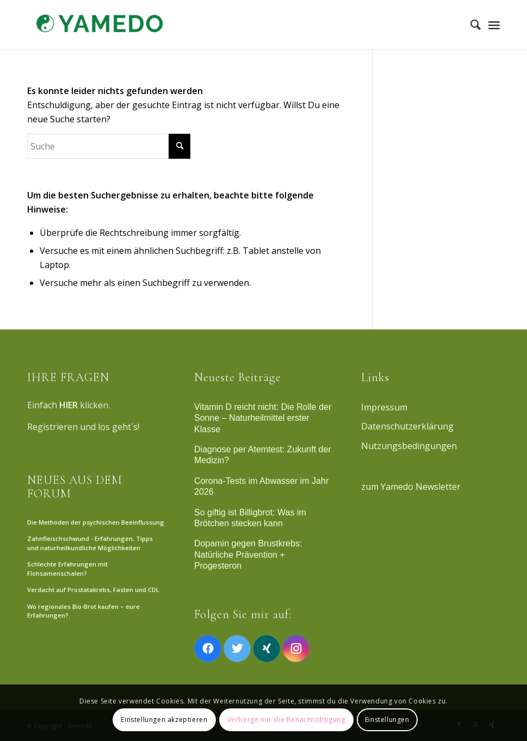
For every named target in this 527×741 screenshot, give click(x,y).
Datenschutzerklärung (407, 426)
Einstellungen (387, 719)
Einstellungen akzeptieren (164, 719)
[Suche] (470, 24)
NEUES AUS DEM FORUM (74, 487)
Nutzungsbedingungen (409, 446)
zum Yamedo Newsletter (411, 487)
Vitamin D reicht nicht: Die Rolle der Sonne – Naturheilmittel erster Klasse (262, 418)
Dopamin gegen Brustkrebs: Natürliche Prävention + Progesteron (248, 554)
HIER (68, 405)
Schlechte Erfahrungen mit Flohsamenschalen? (67, 568)
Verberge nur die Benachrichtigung (286, 719)
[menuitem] (470, 24)
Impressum (384, 407)
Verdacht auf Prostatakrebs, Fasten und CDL (93, 590)
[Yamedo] (98, 24)
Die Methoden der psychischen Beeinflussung (95, 522)
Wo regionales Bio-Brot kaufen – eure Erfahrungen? (83, 611)
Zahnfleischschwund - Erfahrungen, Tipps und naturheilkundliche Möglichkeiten (90, 543)
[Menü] (494, 24)
